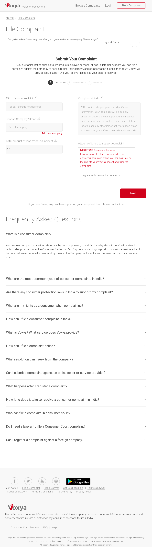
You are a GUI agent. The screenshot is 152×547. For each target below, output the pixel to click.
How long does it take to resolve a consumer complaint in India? (52, 400)
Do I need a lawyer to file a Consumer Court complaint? (46, 426)
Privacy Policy (83, 491)
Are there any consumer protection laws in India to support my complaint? (59, 292)
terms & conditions (108, 175)
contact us (117, 204)
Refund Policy (64, 491)
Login (108, 5)
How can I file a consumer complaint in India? (39, 319)
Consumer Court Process (25, 527)
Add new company (52, 133)
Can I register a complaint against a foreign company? (45, 440)
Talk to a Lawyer (96, 487)
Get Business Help (73, 487)
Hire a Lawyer (51, 487)
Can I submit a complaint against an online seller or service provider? (55, 373)
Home (10, 17)
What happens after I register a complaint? (36, 386)
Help (54, 527)
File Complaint (26, 17)
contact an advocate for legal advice (123, 538)
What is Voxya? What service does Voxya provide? (42, 332)
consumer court (62, 518)
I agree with (99, 175)
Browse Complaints (89, 5)
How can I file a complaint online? (30, 346)
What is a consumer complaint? (28, 234)
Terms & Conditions (42, 491)
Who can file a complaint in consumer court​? (38, 413)
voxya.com (21, 491)
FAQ (45, 527)
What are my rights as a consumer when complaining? (44, 306)
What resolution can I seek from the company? (39, 359)
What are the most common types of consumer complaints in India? (55, 279)
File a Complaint (131, 5)
